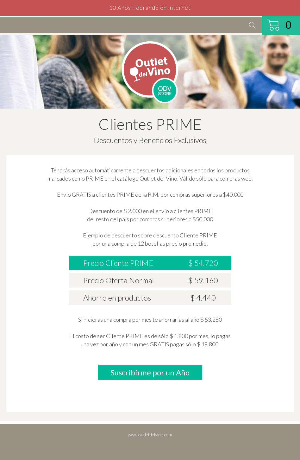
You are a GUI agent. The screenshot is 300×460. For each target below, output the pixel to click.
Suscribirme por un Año (150, 372)
